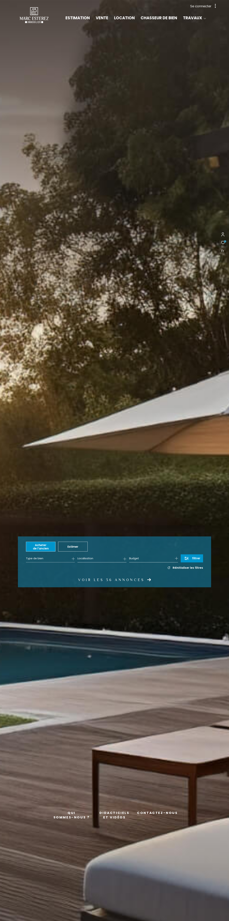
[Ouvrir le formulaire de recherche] (192, 558)
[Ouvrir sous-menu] (205, 18)
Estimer (72, 547)
